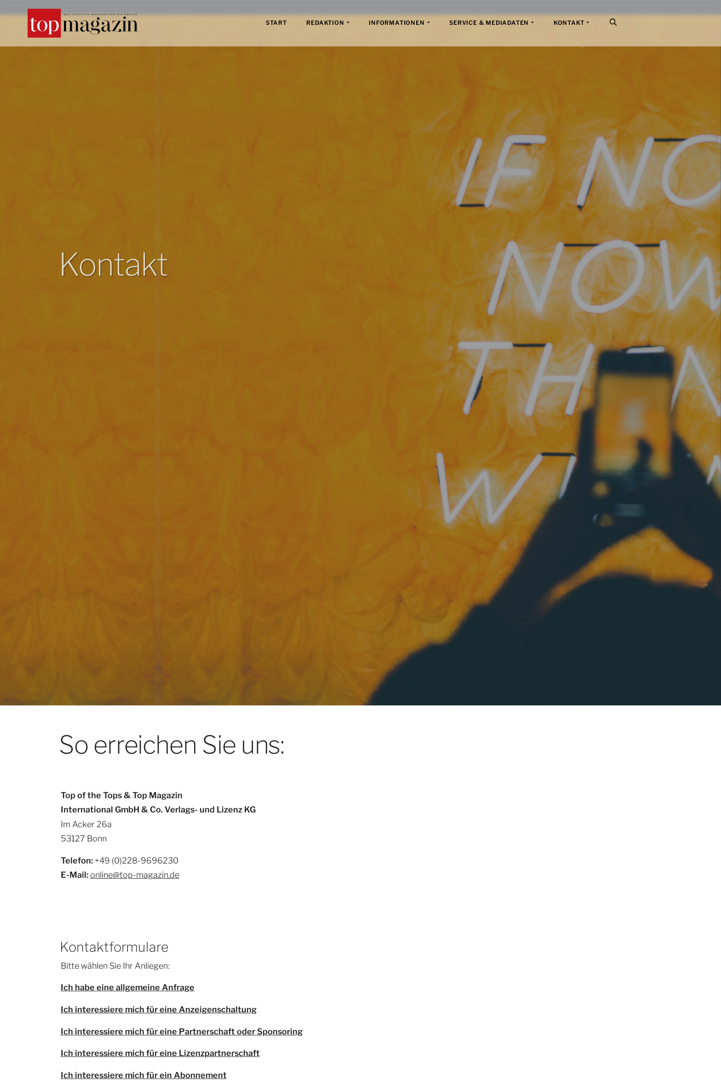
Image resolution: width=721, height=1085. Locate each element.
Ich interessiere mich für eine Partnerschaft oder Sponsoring (182, 1031)
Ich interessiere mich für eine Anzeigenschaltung (159, 1009)
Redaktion (325, 22)
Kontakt (569, 22)
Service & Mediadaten (489, 22)
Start (276, 22)
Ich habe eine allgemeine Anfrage (128, 987)
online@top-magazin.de (134, 875)
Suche (614, 23)
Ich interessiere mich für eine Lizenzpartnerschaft (160, 1053)
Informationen (396, 22)
